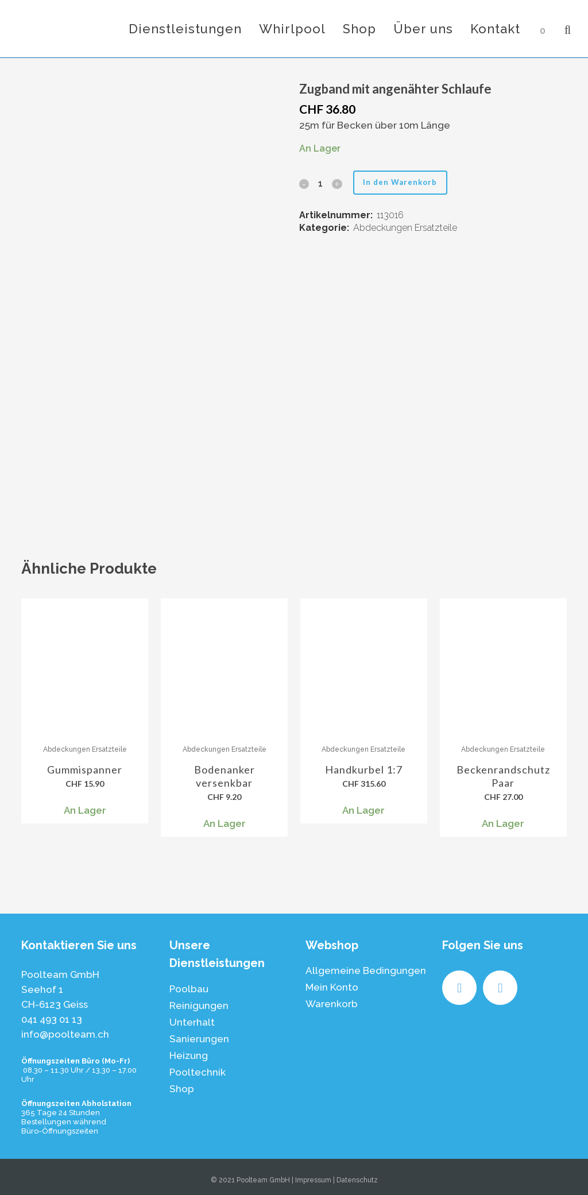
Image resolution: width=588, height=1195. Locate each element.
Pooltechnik (197, 1072)
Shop (181, 1088)
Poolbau (188, 988)
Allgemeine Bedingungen (365, 970)
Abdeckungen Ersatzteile (405, 227)
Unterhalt (192, 1022)
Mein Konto (331, 987)
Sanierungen (199, 1038)
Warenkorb (331, 1003)
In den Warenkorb (404, 182)
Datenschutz (357, 1180)
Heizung (188, 1055)
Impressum (313, 1180)
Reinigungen (199, 1005)
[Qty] (320, 183)
